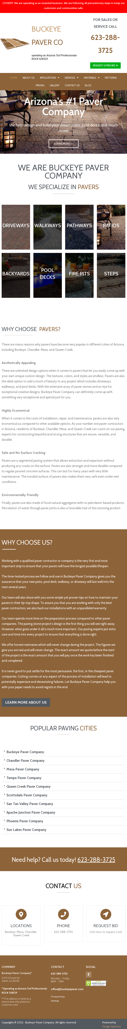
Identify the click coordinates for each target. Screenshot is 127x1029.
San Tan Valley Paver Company (29, 804)
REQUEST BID (105, 925)
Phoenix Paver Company (24, 821)
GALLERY (55, 85)
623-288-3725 (96, 859)
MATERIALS (92, 78)
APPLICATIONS (49, 78)
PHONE (63, 925)
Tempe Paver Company (23, 778)
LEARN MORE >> (63, 143)
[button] (105, 65)
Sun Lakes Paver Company (26, 830)
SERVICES (72, 78)
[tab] (63, 752)
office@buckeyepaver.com (67, 989)
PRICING (40, 85)
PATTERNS (111, 77)
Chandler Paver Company (25, 760)
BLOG (88, 85)
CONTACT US (72, 85)
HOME (13, 77)
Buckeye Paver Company (25, 752)
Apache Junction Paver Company (30, 812)
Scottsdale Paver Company (26, 795)
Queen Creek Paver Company (28, 786)
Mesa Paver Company (22, 769)
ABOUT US (29, 77)
